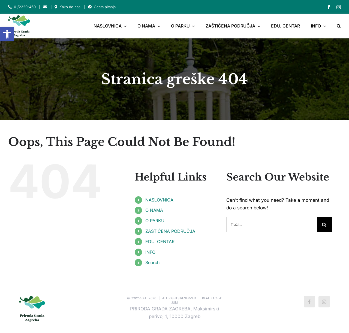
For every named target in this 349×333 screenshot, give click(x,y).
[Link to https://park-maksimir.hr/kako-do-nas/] (56, 7)
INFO (150, 252)
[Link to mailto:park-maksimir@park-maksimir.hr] (45, 7)
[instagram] (338, 7)
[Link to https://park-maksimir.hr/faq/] (90, 7)
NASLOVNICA (159, 200)
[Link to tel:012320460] (10, 7)
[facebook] (329, 7)
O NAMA (154, 210)
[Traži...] (271, 224)
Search (152, 262)
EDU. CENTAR (159, 241)
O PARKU (154, 220)
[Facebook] (309, 301)
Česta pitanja (105, 7)
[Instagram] (324, 301)
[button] (7, 34)
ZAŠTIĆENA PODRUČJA (170, 231)
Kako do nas (69, 7)
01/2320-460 (25, 7)
